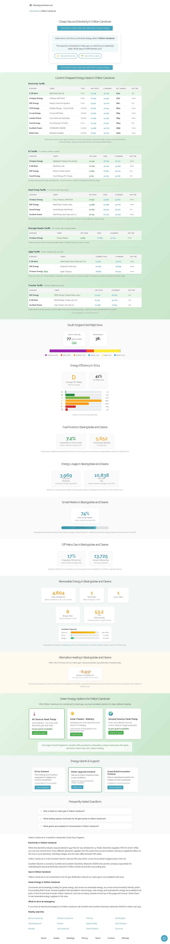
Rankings (70, 938)
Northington (120, 919)
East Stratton (121, 924)
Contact (111, 938)
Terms (97, 938)
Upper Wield (91, 924)
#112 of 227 (83, 645)
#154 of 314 (69, 645)
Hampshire (34, 11)
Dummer (119, 929)
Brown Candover (35, 919)
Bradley (31, 929)
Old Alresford (63, 929)
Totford (89, 919)
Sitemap (125, 938)
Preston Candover (65, 919)
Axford (60, 924)
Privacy (85, 938)
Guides (56, 938)
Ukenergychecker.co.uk (41, 5)
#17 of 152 (97, 645)
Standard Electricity (67, 56)
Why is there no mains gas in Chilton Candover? (64, 811)
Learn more (76, 735)
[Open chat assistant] (164, 938)
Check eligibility (42, 788)
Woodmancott (34, 924)
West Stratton (92, 929)
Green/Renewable (93, 56)
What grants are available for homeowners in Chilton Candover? (71, 827)
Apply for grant (39, 733)
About (43, 938)
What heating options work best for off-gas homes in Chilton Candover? (74, 819)
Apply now (77, 788)
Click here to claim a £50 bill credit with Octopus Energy (85, 28)
